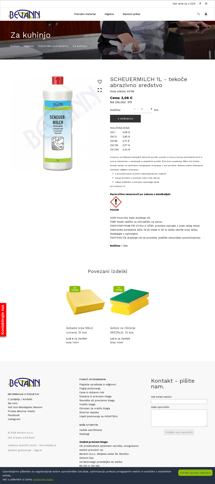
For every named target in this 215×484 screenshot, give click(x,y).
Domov (14, 46)
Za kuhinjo (80, 46)
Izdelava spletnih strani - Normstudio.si (32, 445)
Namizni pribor (131, 14)
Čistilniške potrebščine (53, 46)
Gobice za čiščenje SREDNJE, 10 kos (122, 330)
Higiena (109, 14)
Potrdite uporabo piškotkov (195, 472)
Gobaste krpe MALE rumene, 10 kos (79, 330)
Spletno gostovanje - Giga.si (25, 450)
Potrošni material (85, 14)
